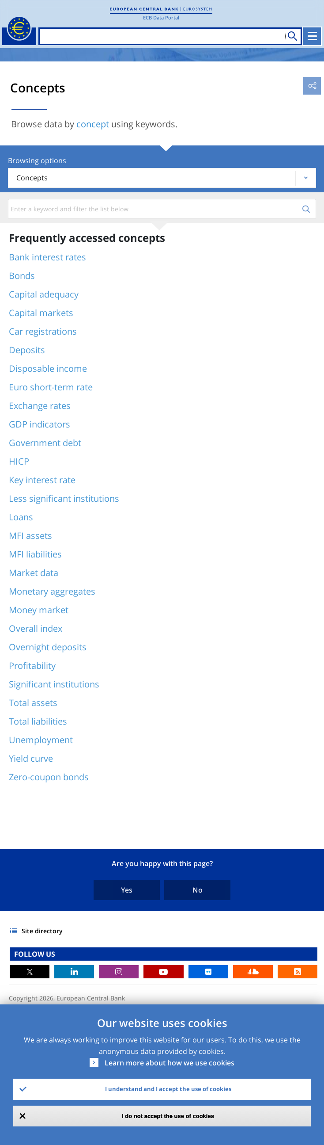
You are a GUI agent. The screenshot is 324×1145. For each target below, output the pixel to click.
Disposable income (48, 368)
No (197, 890)
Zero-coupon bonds (49, 777)
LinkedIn (74, 971)
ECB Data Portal (161, 17)
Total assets (33, 703)
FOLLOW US (34, 954)
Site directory (42, 931)
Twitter (29, 971)
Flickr (208, 971)
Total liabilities (38, 721)
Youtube (163, 971)
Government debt (45, 443)
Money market (38, 610)
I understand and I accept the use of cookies (168, 1089)
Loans (21, 517)
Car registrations (43, 331)
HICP (19, 461)
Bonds (22, 276)
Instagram (119, 971)
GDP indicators (39, 424)
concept (92, 124)
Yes (126, 890)
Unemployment (41, 740)
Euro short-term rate (51, 387)
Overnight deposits (48, 647)
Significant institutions (54, 684)
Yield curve (31, 758)
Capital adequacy (44, 294)
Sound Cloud (253, 971)
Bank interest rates (47, 257)
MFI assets (30, 536)
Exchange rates (40, 406)
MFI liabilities (35, 554)
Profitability (32, 666)
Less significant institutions (64, 498)
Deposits (27, 350)
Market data (33, 573)
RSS (297, 971)
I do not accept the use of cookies (168, 1116)
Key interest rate (42, 480)
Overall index (35, 628)
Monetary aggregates (52, 591)
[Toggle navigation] (312, 36)
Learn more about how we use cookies (169, 1063)
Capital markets (41, 313)
